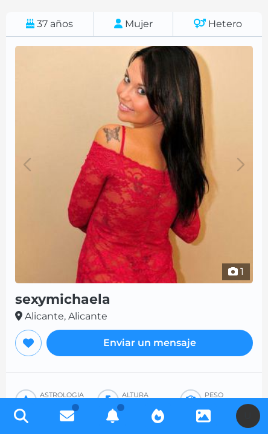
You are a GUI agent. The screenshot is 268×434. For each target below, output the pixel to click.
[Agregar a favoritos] (28, 343)
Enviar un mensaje (149, 342)
